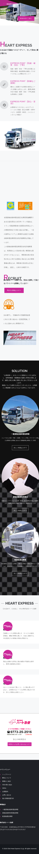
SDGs (4, 788)
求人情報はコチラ (14, 290)
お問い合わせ (6, 795)
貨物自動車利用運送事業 (10, 813)
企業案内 (5, 791)
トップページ (6, 774)
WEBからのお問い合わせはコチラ (19, 744)
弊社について (6, 778)
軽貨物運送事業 (7, 816)
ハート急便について (8, 18)
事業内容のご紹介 (26, 18)
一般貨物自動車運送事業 (10, 809)
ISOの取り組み (7, 785)
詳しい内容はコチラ (20, 448)
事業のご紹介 (6, 781)
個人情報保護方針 (8, 798)
